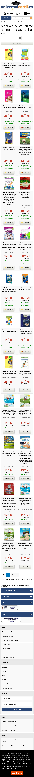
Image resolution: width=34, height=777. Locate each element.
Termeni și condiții (7, 632)
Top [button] (3, 717)
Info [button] (3, 627)
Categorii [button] (6, 596)
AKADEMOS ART (7, 294)
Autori (4, 679)
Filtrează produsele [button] (9, 590)
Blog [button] (3, 735)
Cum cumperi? (6, 644)
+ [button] (31, 591)
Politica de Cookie (7, 636)
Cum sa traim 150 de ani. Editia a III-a (13, 746)
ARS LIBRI (23, 554)
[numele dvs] (17, 698)
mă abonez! (17, 709)
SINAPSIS (7, 466)
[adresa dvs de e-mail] (17, 704)
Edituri (4, 675)
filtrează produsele (17, 43)
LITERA (9, 157)
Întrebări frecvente (7, 653)
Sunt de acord (17, 773)
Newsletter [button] (5, 693)
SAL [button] (4, 614)
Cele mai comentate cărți (9, 726)
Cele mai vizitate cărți (8, 730)
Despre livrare (6, 648)
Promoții (4, 671)
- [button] (31, 603)
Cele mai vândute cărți (9, 721)
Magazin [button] (5, 662)
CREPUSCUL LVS (23, 294)
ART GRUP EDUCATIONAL (25, 205)
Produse (6, 18)
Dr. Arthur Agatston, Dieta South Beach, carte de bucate (16, 740)
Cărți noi (4, 667)
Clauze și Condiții (18, 764)
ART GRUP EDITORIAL (9, 70)
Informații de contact (8, 657)
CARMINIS (23, 157)
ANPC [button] (5, 602)
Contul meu (8, 13)
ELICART (25, 70)
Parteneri (5, 684)
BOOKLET (9, 112)
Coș (18, 13)
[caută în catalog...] (20, 18)
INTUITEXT (25, 112)
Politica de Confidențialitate (10, 640)
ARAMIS (7, 207)
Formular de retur (7, 688)
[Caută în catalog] (31, 18)
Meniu (27, 13)
